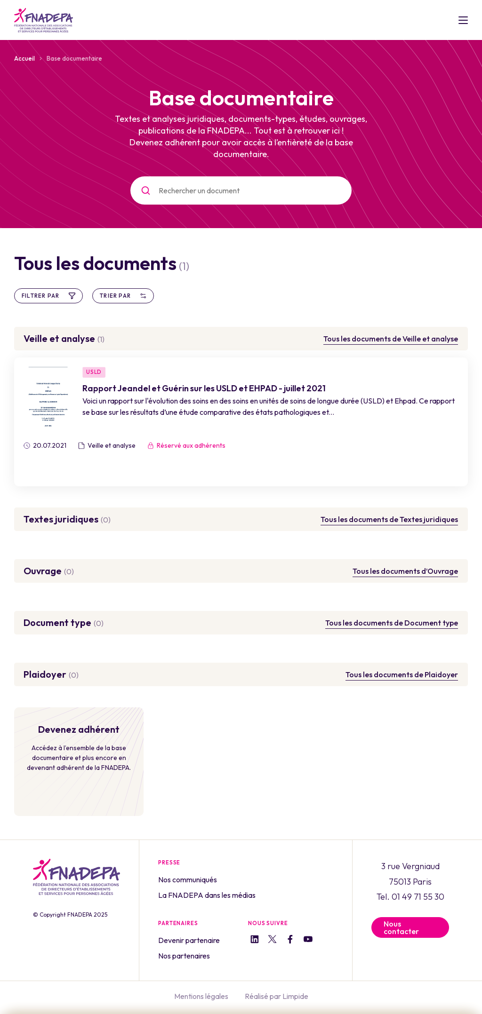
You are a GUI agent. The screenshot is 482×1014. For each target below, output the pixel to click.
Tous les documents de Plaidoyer (401, 674)
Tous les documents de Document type (391, 622)
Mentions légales (201, 994)
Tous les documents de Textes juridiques (389, 519)
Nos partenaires (184, 954)
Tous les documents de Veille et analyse (390, 338)
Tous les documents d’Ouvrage (405, 571)
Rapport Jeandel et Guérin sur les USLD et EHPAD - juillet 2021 (206, 388)
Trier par (123, 295)
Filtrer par (48, 295)
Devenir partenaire (189, 939)
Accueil (24, 58)
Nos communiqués (187, 879)
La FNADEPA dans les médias (207, 894)
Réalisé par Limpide (276, 994)
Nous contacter (401, 927)
